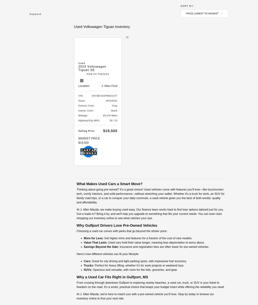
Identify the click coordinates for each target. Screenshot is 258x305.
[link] (127, 37)
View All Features (98, 74)
